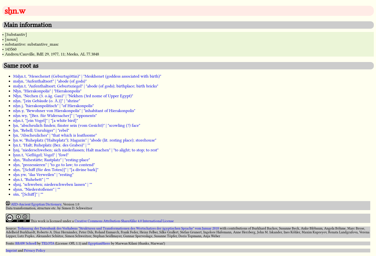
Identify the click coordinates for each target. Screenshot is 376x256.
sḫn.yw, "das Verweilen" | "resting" (43, 174)
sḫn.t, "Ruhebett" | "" (31, 179)
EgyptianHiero (99, 243)
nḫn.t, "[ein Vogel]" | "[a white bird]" (45, 120)
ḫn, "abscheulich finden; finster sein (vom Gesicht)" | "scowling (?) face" (76, 125)
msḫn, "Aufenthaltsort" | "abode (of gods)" (50, 81)
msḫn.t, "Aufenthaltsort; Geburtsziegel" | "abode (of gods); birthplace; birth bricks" (85, 86)
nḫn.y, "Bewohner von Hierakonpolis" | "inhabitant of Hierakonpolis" (74, 110)
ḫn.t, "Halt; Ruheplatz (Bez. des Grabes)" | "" (51, 145)
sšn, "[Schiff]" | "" (28, 194)
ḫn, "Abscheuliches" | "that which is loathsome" (55, 135)
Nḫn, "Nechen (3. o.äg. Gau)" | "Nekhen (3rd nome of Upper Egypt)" (73, 95)
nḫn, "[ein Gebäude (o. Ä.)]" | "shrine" (46, 100)
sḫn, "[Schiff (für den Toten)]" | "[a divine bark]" (55, 169)
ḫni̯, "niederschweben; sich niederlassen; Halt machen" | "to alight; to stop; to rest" (85, 150)
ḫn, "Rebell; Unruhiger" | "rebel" (41, 130)
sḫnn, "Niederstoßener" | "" (36, 189)
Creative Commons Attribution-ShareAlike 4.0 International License (124, 221)
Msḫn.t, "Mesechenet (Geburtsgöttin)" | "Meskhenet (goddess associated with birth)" (87, 76)
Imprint (11, 250)
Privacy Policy (34, 250)
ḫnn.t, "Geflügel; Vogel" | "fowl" (41, 154)
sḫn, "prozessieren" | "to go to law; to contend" (54, 164)
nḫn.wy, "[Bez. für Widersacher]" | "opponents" (55, 115)
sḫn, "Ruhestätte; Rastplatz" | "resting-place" (51, 159)
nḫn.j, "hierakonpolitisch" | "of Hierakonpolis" (53, 105)
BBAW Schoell (25, 243)
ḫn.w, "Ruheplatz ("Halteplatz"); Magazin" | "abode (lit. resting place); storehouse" (84, 140)
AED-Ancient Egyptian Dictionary (36, 204)
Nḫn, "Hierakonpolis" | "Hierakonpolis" (47, 91)
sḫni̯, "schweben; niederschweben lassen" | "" (52, 184)
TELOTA (48, 243)
